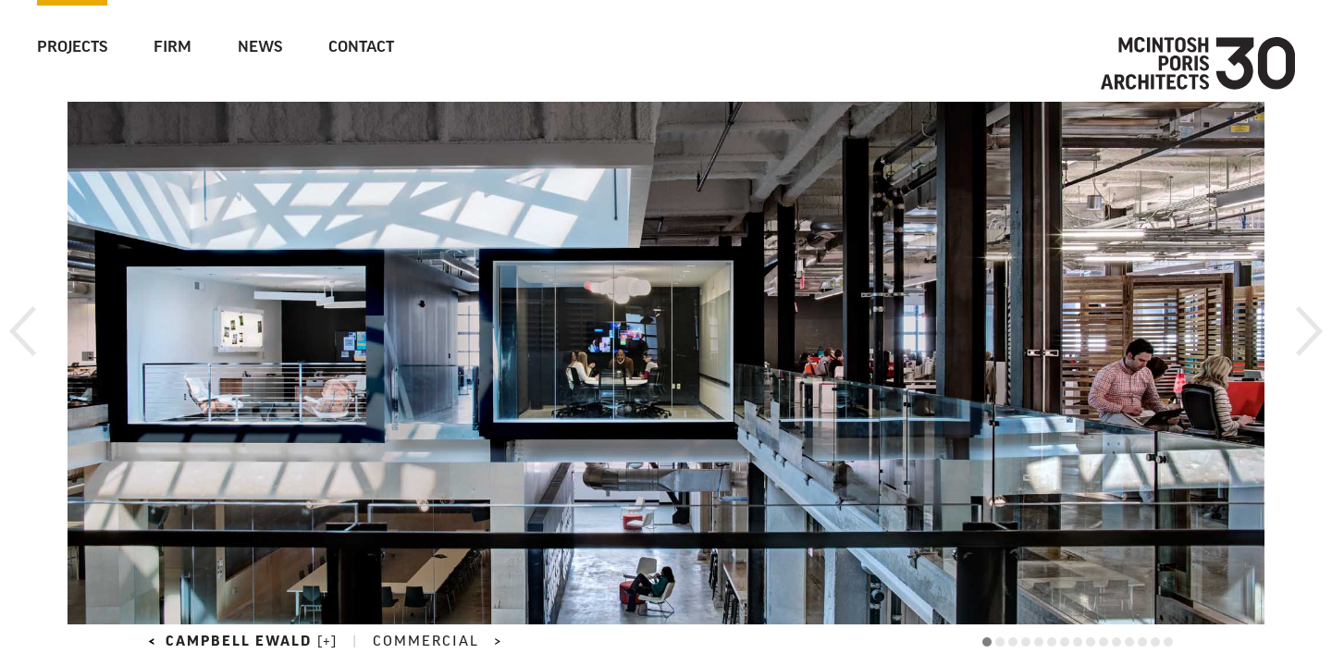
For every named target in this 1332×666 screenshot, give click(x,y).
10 (1103, 642)
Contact (361, 48)
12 (1129, 642)
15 (1168, 642)
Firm (172, 48)
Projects (72, 48)
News (260, 48)
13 (1142, 642)
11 (1116, 642)
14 (1155, 642)
